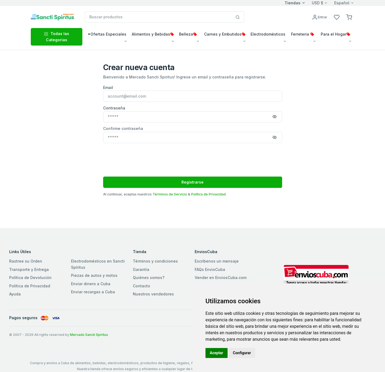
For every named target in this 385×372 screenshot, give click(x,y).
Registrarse (192, 182)
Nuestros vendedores (153, 294)
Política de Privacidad (208, 194)
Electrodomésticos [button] (268, 34)
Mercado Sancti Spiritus (89, 335)
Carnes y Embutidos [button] (224, 34)
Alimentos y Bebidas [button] (153, 34)
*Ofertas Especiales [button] (107, 34)
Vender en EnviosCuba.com (220, 277)
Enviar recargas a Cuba (93, 292)
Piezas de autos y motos (94, 275)
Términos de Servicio (170, 194)
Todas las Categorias (56, 36)
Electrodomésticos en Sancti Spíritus (98, 264)
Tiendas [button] (292, 3)
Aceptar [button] (216, 353)
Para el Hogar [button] (335, 34)
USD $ (317, 3)
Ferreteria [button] (302, 34)
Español (341, 3)
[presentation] (144, 156)
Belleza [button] (188, 34)
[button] (349, 17)
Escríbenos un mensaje (217, 261)
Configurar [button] (242, 353)
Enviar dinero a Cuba (90, 283)
